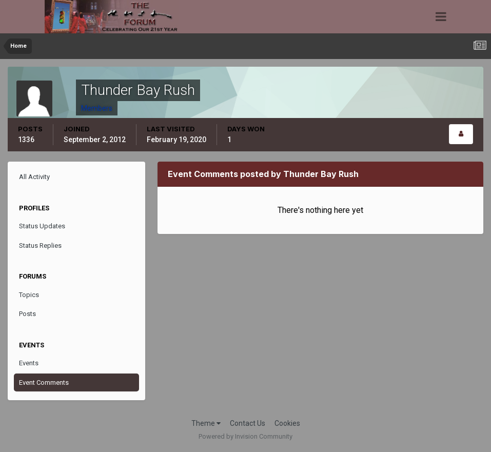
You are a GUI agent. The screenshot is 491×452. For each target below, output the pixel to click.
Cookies (287, 423)
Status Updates (42, 226)
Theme (206, 423)
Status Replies (40, 245)
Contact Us (247, 423)
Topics (29, 295)
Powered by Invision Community (245, 436)
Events (28, 363)
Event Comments (44, 382)
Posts (27, 314)
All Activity (34, 177)
